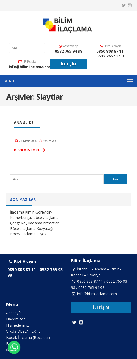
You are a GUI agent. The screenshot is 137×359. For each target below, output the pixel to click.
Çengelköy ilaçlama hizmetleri (35, 223)
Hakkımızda (15, 319)
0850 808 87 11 (110, 51)
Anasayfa (14, 312)
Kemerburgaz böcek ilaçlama (34, 217)
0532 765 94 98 (68, 51)
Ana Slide (24, 122)
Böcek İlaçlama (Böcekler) (28, 337)
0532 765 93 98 (110, 55)
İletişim (68, 64)
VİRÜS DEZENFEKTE (23, 331)
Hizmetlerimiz (17, 325)
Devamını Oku (30, 150)
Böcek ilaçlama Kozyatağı (31, 228)
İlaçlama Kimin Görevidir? (31, 212)
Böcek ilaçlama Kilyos (28, 233)
